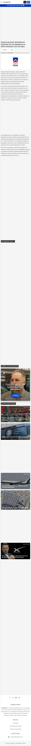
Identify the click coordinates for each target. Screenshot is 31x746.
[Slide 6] (16, 399)
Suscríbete (15, 723)
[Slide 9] (22, 399)
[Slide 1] (6, 399)
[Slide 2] (8, 399)
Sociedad (5, 49)
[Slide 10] (25, 399)
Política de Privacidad (15, 729)
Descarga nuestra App (15, 726)
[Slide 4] (12, 399)
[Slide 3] (10, 399)
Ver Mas (15, 395)
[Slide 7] (18, 399)
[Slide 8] (20, 399)
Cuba (12, 49)
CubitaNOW (6, 2)
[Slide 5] (14, 399)
